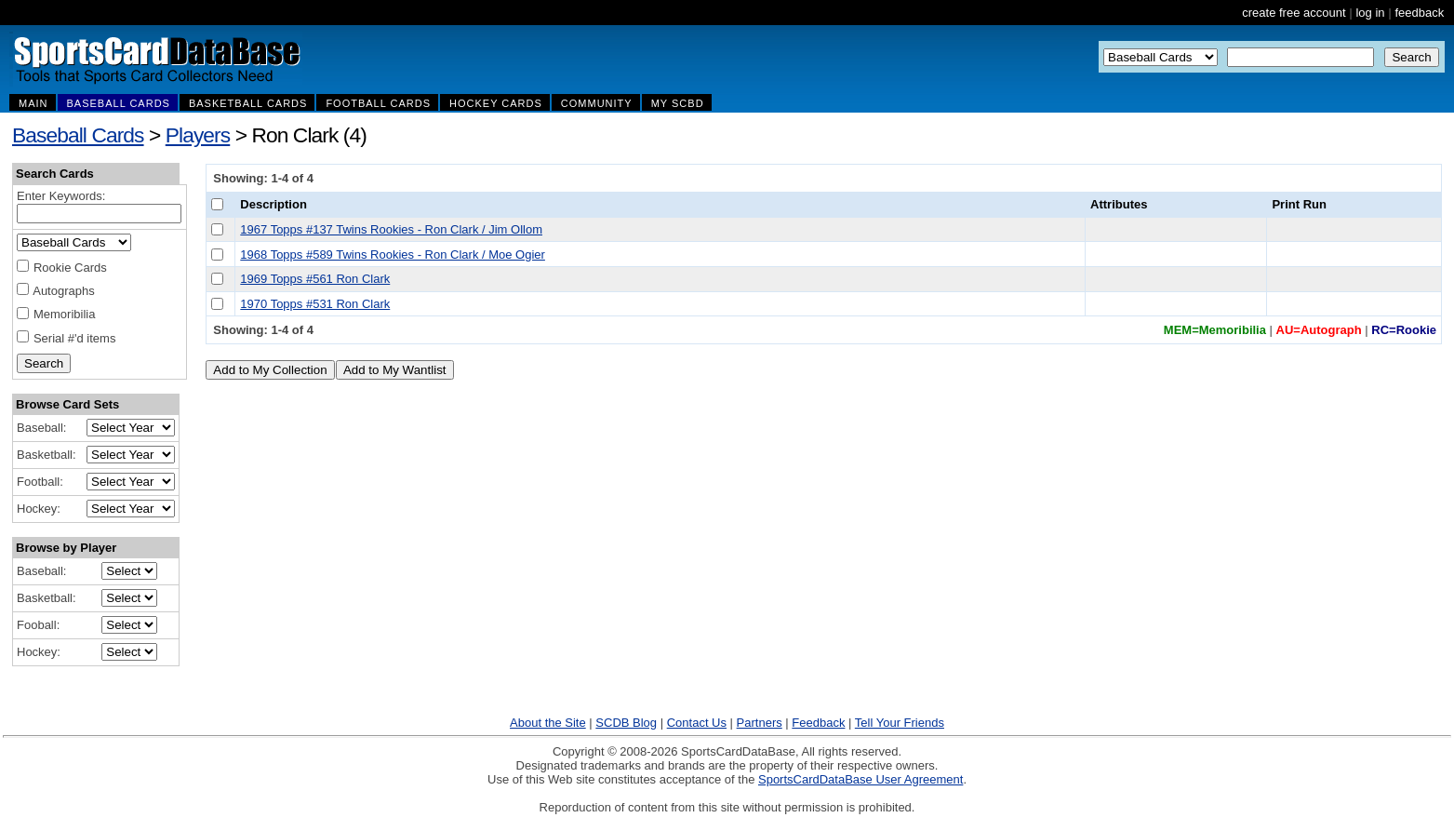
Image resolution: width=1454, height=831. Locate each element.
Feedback (818, 723)
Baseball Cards (78, 135)
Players (198, 135)
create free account (1293, 13)
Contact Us (697, 723)
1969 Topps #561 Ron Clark (315, 279)
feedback (1419, 13)
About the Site (548, 723)
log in (1369, 13)
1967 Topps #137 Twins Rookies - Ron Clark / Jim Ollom (391, 229)
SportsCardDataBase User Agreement (860, 779)
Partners (759, 723)
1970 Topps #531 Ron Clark (315, 304)
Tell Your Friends (899, 723)
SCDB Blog (626, 723)
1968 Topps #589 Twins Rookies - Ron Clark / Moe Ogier (392, 254)
